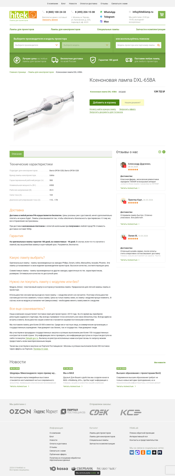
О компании (52, 3)
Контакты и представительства (144, 440)
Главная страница (18, 72)
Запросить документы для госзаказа (106, 112)
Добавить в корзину (104, 102)
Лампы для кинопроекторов (65, 29)
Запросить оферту (127, 109)
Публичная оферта (58, 454)
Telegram (109, 16)
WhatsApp (109, 12)
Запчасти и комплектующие (150, 29)
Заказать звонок (50, 20)
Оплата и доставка (88, 3)
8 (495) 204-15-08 (85, 12)
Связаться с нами (119, 3)
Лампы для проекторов (22, 29)
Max (106, 21)
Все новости (159, 363)
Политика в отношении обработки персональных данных (65, 459)
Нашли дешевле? (133, 102)
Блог (63, 3)
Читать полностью (130, 188)
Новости (73, 3)
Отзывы (104, 3)
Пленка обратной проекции (142, 433)
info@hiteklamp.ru (143, 11)
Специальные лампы (108, 29)
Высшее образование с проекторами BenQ (138, 373)
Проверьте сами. (40, 349)
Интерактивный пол (139, 436)
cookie (93, 473)
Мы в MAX (68, 373)
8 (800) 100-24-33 (56, 12)
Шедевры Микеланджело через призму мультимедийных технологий (33, 373)
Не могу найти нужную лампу (103, 109)
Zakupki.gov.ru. (32, 338)
